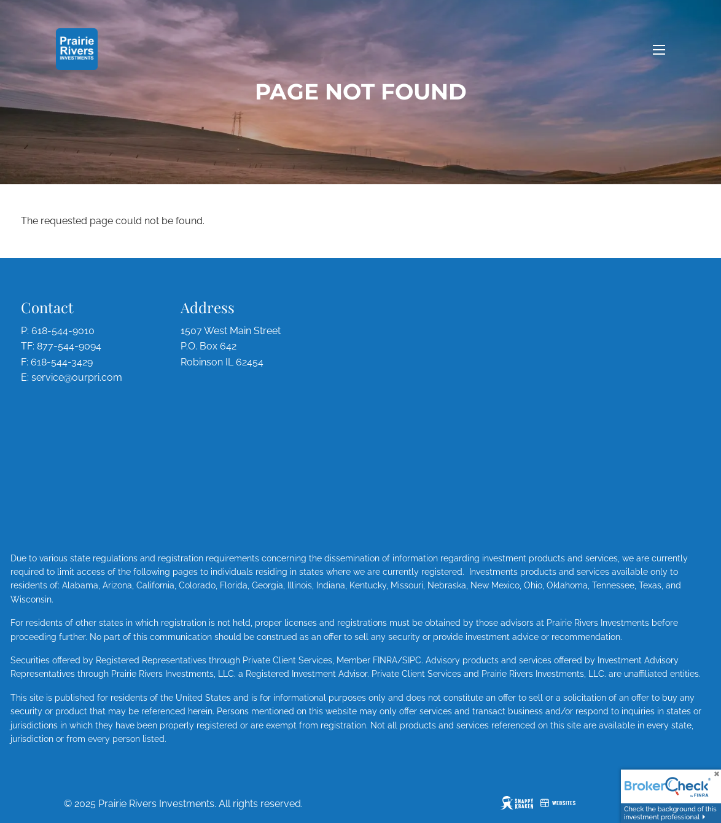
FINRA (385, 660)
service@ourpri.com (76, 377)
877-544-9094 (69, 346)
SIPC (411, 660)
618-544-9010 (63, 331)
